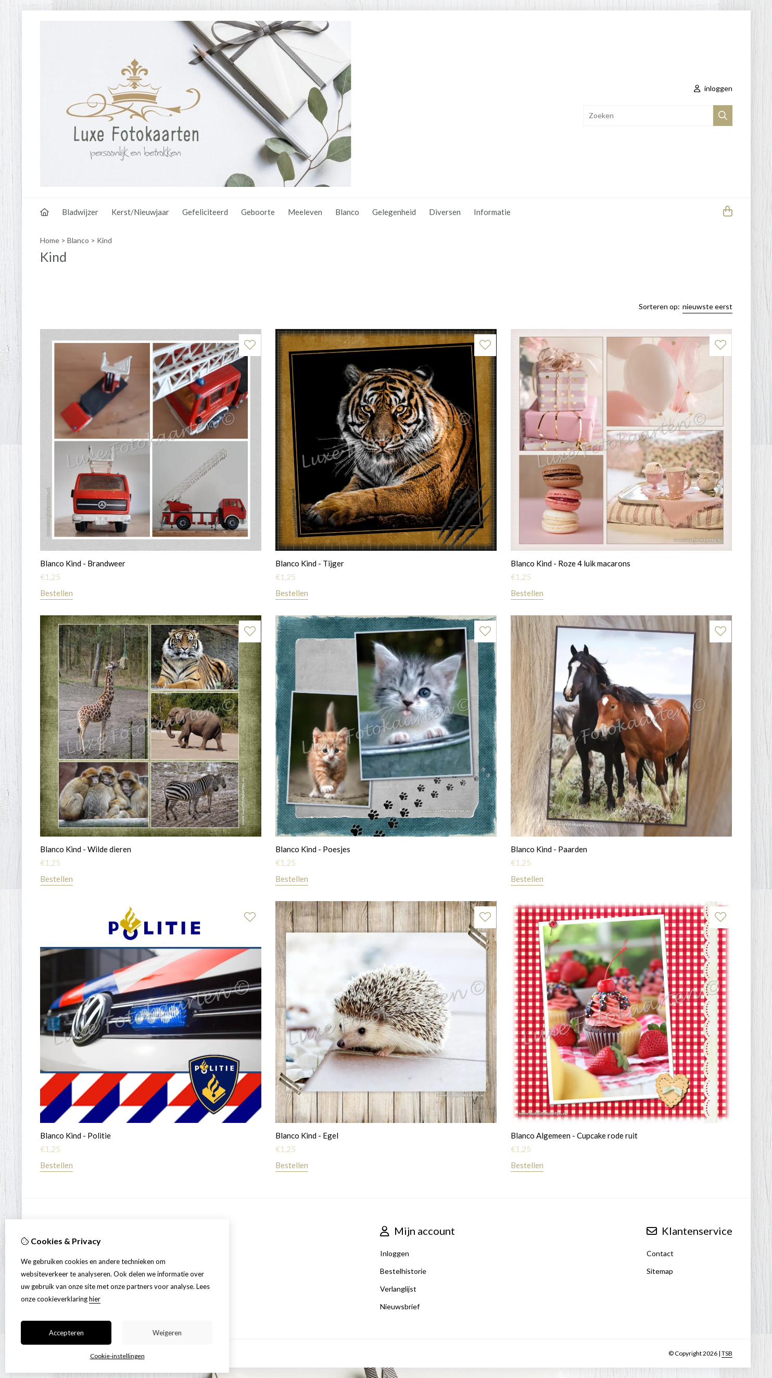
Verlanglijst (398, 1288)
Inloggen (394, 1253)
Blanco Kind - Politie (75, 1135)
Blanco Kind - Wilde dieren (85, 849)
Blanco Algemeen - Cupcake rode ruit (574, 1135)
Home (49, 240)
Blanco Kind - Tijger (309, 563)
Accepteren (66, 1333)
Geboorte (258, 212)
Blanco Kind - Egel (306, 1135)
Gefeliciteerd (205, 212)
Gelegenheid (394, 212)
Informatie (492, 212)
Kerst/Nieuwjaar (140, 212)
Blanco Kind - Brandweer (82, 563)
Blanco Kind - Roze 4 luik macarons (570, 563)
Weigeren (167, 1333)
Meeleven (305, 212)
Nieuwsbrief (400, 1306)
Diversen (445, 212)
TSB (727, 1353)
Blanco (347, 212)
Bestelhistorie (403, 1271)
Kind (104, 240)
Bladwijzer (80, 212)
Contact (660, 1253)
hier (94, 1299)
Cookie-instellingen (117, 1356)
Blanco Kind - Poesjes (312, 849)
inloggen (713, 88)
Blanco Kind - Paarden (549, 849)
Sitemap (660, 1271)
